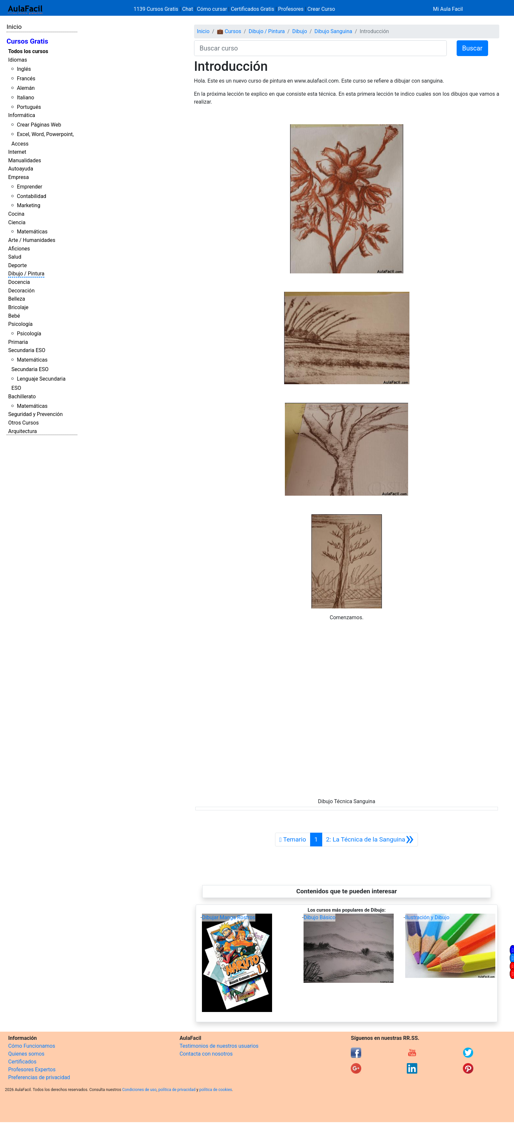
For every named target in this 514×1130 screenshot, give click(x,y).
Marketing (28, 205)
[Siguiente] (370, 839)
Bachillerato (22, 396)
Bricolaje (18, 307)
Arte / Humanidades (31, 240)
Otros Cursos (23, 423)
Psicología (20, 324)
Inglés (24, 69)
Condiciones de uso (139, 1089)
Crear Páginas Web (39, 125)
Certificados (22, 1062)
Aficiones (19, 249)
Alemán (25, 88)
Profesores (291, 9)
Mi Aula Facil (448, 9)
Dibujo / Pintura (26, 273)
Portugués (29, 107)
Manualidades (24, 160)
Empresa (18, 177)
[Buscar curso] (320, 48)
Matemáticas (32, 231)
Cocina (16, 214)
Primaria (18, 342)
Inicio (14, 26)
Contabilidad (31, 196)
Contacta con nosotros (206, 1054)
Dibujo (299, 31)
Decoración (21, 290)
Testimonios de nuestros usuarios (219, 1046)
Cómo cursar (212, 9)
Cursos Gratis (27, 41)
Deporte (17, 265)
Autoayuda (20, 169)
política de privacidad (176, 1089)
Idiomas (17, 60)
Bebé (14, 316)
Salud (14, 257)
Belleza (16, 299)
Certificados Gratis (252, 9)
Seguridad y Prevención (35, 414)
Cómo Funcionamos (31, 1046)
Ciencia (17, 222)
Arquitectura (22, 431)
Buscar (472, 48)
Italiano (25, 97)
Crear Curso (321, 9)
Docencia (19, 282)
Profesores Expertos (31, 1069)
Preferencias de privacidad (39, 1077)
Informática (21, 115)
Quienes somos (26, 1054)
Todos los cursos (28, 51)
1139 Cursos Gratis (157, 9)
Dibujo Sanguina (333, 31)
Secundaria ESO (26, 350)
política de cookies (215, 1089)
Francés (26, 78)
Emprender (29, 187)
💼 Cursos (229, 31)
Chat (187, 9)
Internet (17, 152)
